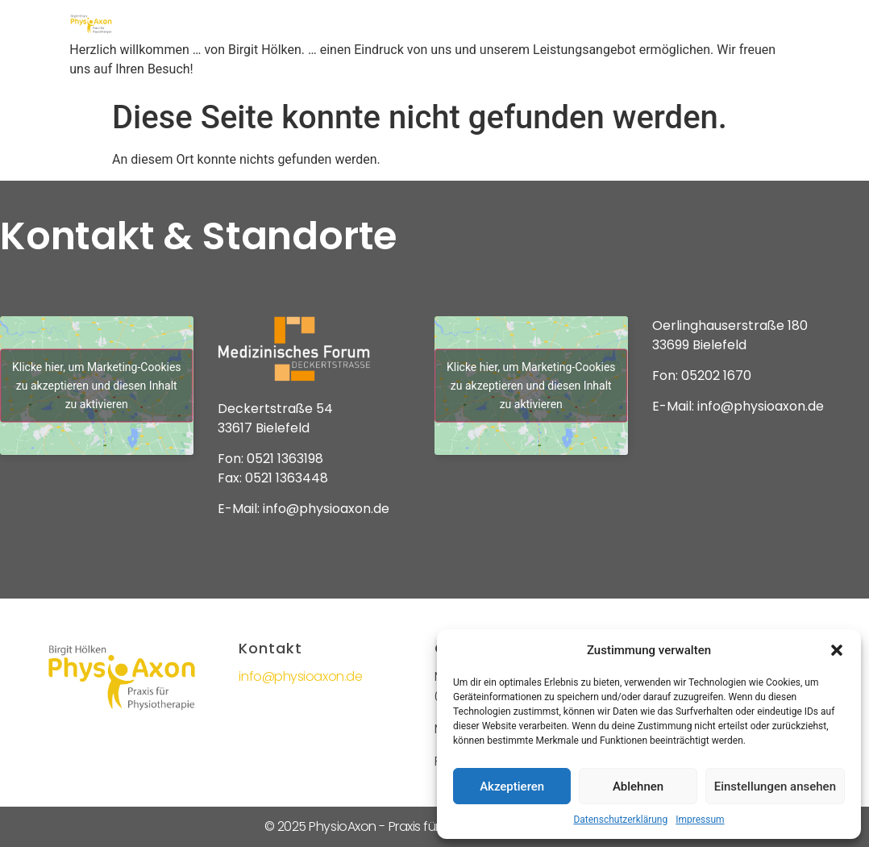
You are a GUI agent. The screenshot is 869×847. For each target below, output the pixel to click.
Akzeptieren (512, 786)
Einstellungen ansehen (775, 786)
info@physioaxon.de (300, 676)
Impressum (700, 819)
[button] (837, 650)
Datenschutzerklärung (620, 819)
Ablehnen (638, 786)
